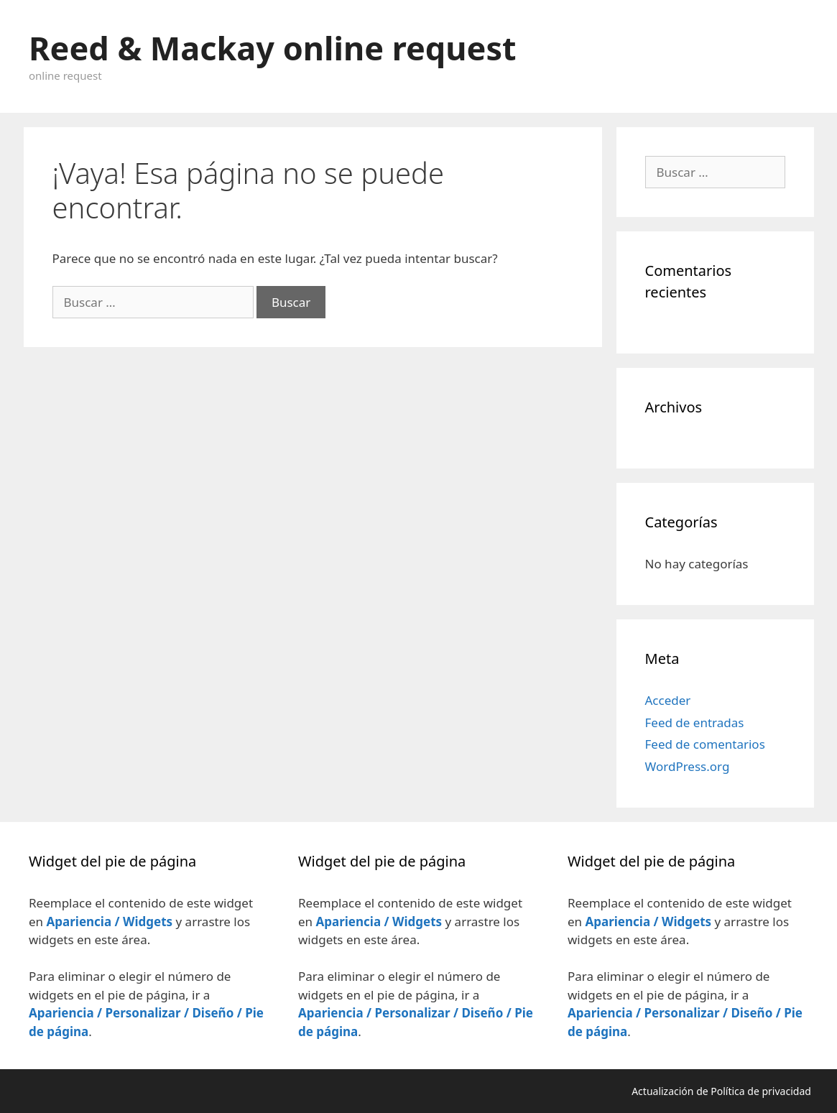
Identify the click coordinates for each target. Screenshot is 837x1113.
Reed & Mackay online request (273, 48)
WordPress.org (687, 766)
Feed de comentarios (705, 744)
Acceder (668, 700)
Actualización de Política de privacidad (722, 1091)
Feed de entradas (694, 722)
